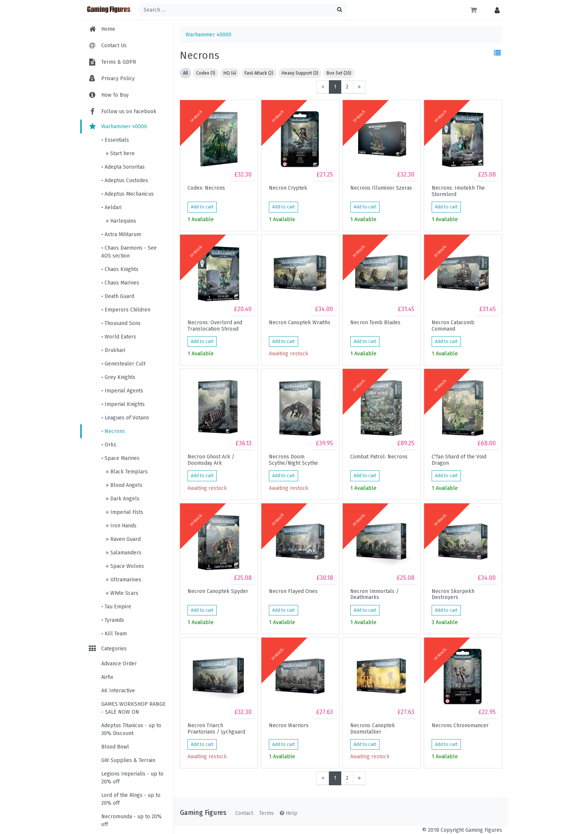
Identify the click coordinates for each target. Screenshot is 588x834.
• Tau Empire (116, 606)
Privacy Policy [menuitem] (118, 78)
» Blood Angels (123, 485)
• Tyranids (112, 620)
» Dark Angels (122, 499)
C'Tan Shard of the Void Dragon (459, 460)
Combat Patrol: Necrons (379, 457)
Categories (107, 648)
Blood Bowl (115, 747)
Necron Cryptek (288, 188)
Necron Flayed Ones (293, 591)
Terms (266, 813)
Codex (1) (205, 73)
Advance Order (119, 663)
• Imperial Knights (123, 404)
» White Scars (121, 593)
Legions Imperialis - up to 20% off (132, 778)
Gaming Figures (203, 813)
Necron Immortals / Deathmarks (374, 594)
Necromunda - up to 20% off (131, 820)
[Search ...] (243, 9)
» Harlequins (120, 221)
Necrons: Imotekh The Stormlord (458, 191)
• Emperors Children (125, 310)
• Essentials (115, 140)
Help (288, 813)
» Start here (119, 153)
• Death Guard (117, 296)
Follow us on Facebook (122, 111)
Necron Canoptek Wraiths (299, 323)
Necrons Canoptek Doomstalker (372, 729)
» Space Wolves (124, 566)
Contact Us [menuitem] (114, 45)
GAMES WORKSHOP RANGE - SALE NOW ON (133, 708)
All (185, 73)
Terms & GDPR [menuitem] (118, 62)
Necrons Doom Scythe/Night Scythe (293, 460)
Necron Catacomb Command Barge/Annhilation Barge (461, 326)
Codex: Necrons (206, 188)
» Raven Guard (122, 539)
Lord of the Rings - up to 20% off (130, 799)
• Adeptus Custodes (124, 180)
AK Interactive (118, 690)
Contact (244, 813)
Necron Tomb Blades (375, 323)
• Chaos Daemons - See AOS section (129, 252)
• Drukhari (113, 350)
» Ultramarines (122, 579)
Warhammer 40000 (117, 126)
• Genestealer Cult (123, 364)
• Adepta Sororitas (123, 167)
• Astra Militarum (121, 234)
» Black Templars (126, 472)
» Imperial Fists (123, 512)
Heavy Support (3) (300, 73)
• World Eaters (118, 337)
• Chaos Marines (120, 283)
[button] (495, 9)
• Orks (108, 445)
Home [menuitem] (108, 29)
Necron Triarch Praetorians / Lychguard (216, 729)
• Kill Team (114, 633)
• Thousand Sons (121, 323)
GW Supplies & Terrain (128, 760)
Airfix (107, 677)
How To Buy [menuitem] (115, 95)
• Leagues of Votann (125, 418)
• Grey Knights (118, 377)
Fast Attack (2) (258, 73)
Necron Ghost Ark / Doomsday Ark (211, 460)
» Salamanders (122, 553)
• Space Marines (120, 458)
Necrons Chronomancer (460, 726)
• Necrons (113, 431)
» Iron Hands (120, 526)
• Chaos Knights (119, 269)
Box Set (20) (339, 73)
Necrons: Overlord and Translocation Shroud (215, 326)
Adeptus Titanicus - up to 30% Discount (131, 729)
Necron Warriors (289, 726)
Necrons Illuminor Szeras (381, 188)
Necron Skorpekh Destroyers (453, 594)
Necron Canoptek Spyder (218, 591)
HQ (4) (230, 73)
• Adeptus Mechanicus (127, 194)
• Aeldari (111, 207)
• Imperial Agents (122, 391)
